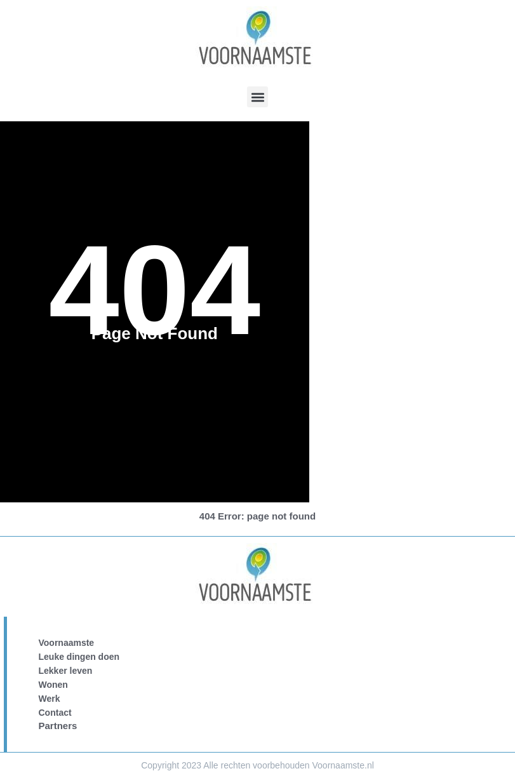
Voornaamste (67, 643)
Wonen (53, 685)
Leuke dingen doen (79, 657)
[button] (257, 96)
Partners (58, 725)
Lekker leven (66, 671)
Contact (55, 713)
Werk (49, 699)
